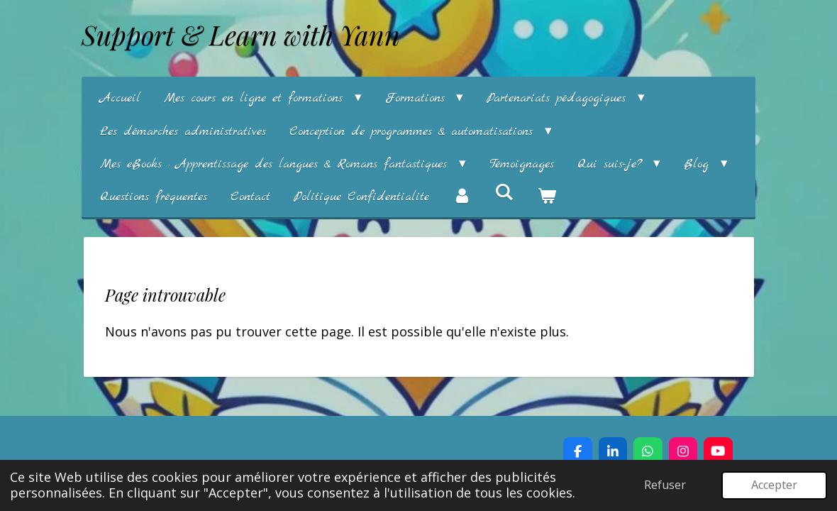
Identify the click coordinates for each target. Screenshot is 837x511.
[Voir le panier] (546, 197)
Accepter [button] (774, 485)
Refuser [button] (665, 485)
